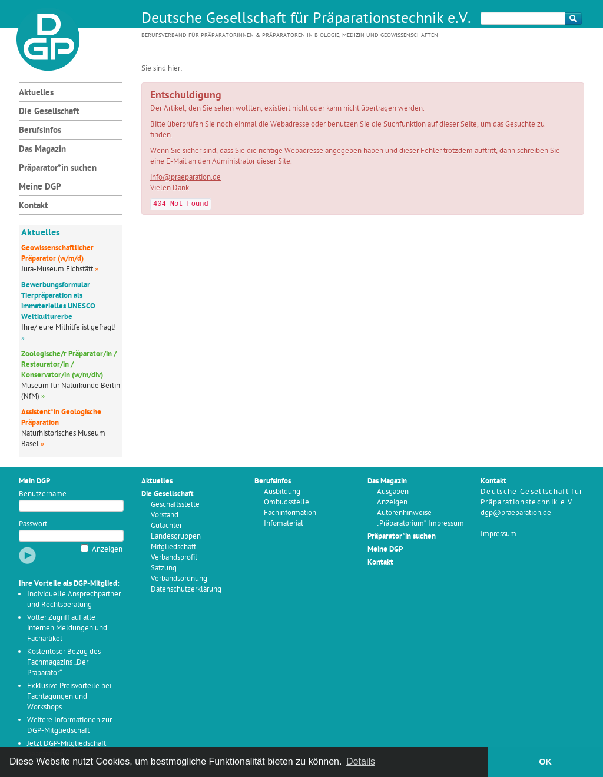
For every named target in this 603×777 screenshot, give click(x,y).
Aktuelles (36, 93)
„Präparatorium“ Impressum (420, 524)
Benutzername (43, 494)
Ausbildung (282, 492)
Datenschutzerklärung (186, 590)
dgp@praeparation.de (516, 513)
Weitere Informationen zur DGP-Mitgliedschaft (69, 725)
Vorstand (164, 515)
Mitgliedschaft (173, 547)
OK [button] (545, 761)
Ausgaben (393, 492)
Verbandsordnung (179, 579)
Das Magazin (42, 149)
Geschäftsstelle (175, 505)
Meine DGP (40, 187)
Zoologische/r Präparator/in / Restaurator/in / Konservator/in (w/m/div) (69, 364)
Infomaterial (283, 524)
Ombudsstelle (286, 502)
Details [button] (360, 761)
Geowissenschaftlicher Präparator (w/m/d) (57, 253)
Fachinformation (290, 513)
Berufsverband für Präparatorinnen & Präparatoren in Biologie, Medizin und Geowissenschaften (289, 35)
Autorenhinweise (404, 513)
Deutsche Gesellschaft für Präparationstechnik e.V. (306, 19)
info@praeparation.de (185, 177)
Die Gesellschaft (49, 112)
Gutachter (166, 526)
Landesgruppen (176, 537)
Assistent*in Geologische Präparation (61, 417)
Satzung (164, 568)
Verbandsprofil (174, 558)
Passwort (33, 524)
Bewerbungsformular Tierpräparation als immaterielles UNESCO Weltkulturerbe (58, 301)
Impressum (498, 534)
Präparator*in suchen (58, 168)
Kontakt (33, 206)
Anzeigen (107, 549)
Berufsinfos (40, 131)
